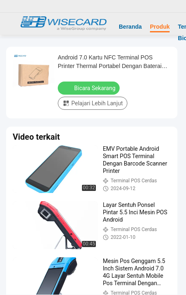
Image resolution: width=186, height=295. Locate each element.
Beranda (130, 26)
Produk (160, 26)
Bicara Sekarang (90, 88)
